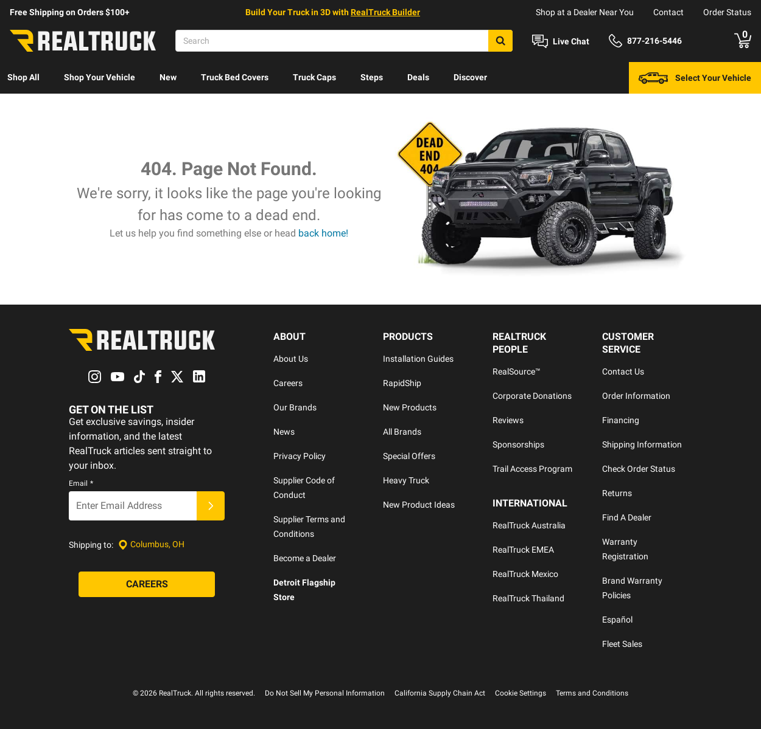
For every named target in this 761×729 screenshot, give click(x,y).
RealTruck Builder (385, 12)
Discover (470, 77)
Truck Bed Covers (234, 77)
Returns (617, 493)
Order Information (636, 396)
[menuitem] (23, 78)
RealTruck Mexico (525, 574)
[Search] (344, 41)
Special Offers (409, 456)
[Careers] (147, 584)
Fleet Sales (622, 644)
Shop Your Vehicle (99, 77)
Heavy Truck (406, 480)
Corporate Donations (532, 396)
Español (617, 619)
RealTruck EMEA (523, 550)
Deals (418, 77)
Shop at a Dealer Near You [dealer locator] (585, 12)
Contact (668, 12)
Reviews (508, 420)
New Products (410, 407)
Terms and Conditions (592, 693)
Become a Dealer (304, 558)
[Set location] (151, 544)
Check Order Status (638, 469)
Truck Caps (314, 77)
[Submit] (211, 505)
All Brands (402, 432)
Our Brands (295, 407)
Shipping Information (642, 444)
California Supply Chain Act (440, 693)
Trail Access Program (532, 469)
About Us (290, 359)
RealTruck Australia (529, 525)
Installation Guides (418, 359)
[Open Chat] (560, 41)
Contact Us (623, 371)
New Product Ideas (419, 505)
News (284, 432)
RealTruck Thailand (528, 598)
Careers (288, 383)
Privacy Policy (299, 456)
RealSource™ (517, 371)
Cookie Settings (520, 693)
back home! (323, 233)
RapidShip (402, 383)
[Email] (133, 505)
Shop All (23, 77)
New (168, 77)
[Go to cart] (742, 40)
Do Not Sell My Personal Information (325, 693)
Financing (620, 420)
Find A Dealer (626, 517)
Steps (371, 77)
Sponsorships (518, 444)
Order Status (727, 12)
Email (81, 483)
